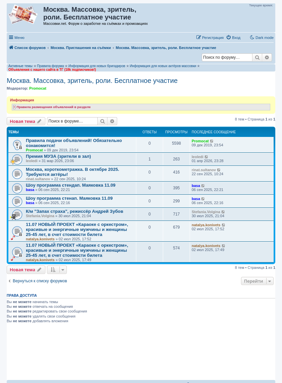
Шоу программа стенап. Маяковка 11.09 (69, 198)
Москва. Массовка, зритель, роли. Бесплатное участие (92, 80)
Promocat (37, 88)
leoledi (32, 161)
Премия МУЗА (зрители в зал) (58, 156)
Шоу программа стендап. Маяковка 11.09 (70, 185)
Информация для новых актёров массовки (163, 66)
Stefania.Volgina (40, 216)
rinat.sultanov (38, 179)
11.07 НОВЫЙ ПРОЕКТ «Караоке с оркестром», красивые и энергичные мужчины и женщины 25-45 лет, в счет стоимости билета (77, 229)
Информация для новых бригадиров (96, 66)
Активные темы (20, 66)
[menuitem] (233, 38)
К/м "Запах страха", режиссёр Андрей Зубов (74, 211)
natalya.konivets (40, 239)
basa (30, 190)
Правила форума (50, 66)
